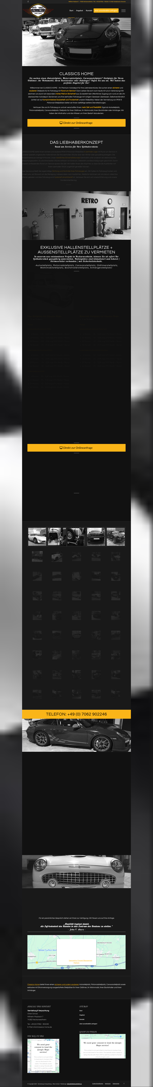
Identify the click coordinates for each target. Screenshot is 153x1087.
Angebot (82, 1015)
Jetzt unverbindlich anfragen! (88, 1024)
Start (80, 1010)
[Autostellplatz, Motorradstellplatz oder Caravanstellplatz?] (38, 10)
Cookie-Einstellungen (97, 1083)
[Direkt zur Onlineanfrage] (76, 123)
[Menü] (123, 10)
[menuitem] (71, 10)
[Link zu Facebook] (28, 1)
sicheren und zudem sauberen (67, 984)
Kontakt (81, 1019)
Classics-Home (33, 984)
